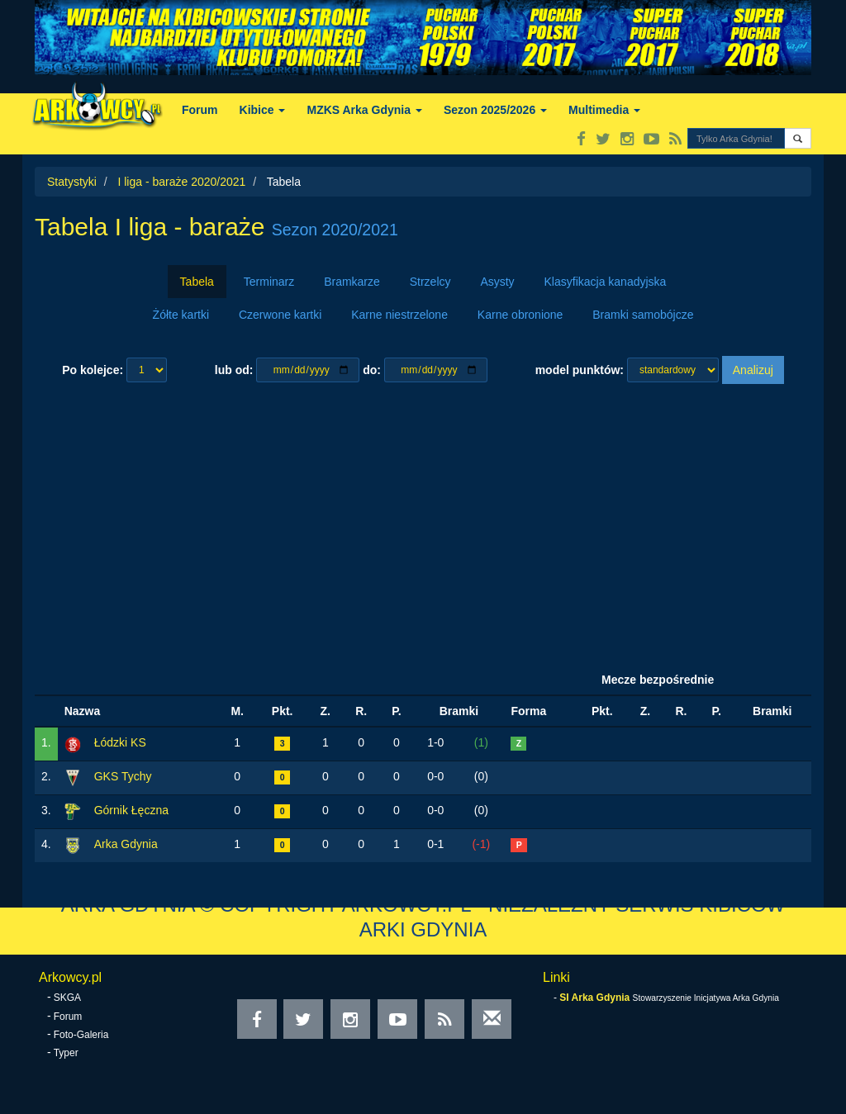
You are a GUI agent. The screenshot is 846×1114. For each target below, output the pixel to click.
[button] (797, 138)
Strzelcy (430, 281)
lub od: (234, 370)
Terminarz (269, 281)
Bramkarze (352, 281)
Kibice (263, 109)
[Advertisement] (423, 524)
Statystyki (72, 181)
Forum (200, 109)
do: (372, 370)
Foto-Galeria (81, 1035)
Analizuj (753, 370)
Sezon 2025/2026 (495, 109)
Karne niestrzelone (399, 314)
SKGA (67, 997)
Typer (66, 1053)
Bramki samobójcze (642, 314)
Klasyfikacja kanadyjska (605, 281)
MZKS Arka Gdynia (364, 109)
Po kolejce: (92, 370)
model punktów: (579, 370)
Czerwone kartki (280, 314)
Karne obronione (520, 314)
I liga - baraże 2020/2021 (181, 181)
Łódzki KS (120, 742)
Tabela (197, 281)
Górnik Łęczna (131, 810)
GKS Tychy (123, 776)
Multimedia (604, 109)
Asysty (497, 281)
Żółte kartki (181, 314)
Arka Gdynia (126, 844)
